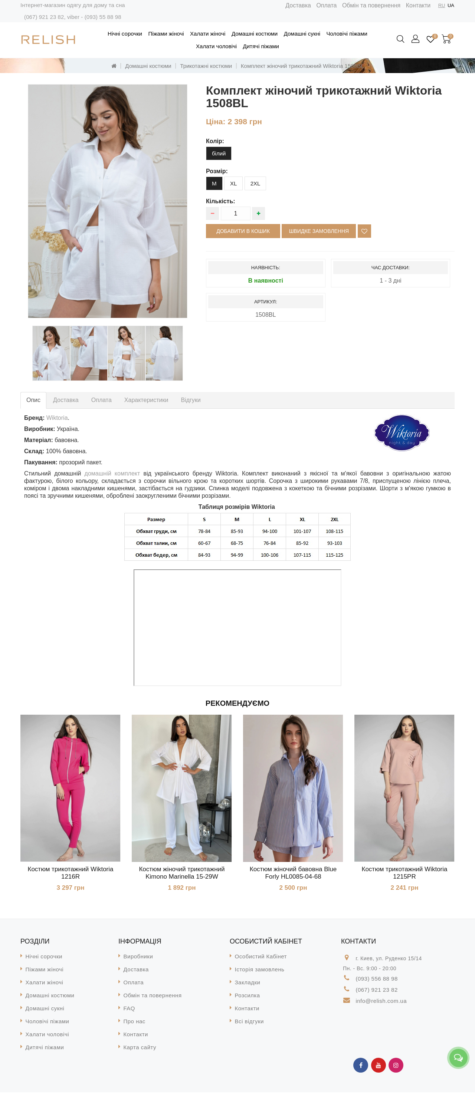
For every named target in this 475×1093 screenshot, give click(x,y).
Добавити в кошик (243, 231)
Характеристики (146, 400)
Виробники (138, 957)
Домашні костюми (255, 33)
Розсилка (247, 996)
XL (233, 183)
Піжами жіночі (166, 33)
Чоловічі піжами (346, 33)
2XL (255, 183)
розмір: (217, 171)
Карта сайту (140, 1048)
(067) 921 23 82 (44, 17)
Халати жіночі (207, 33)
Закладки (248, 983)
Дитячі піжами (261, 46)
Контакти (418, 5)
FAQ (129, 1009)
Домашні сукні (302, 33)
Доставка (298, 5)
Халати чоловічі (216, 46)
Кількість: (220, 201)
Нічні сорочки (125, 33)
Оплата (326, 5)
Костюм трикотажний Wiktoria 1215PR (405, 873)
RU (441, 5)
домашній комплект (114, 473)
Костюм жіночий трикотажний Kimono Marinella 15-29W (182, 873)
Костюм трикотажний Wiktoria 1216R (71, 873)
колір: (215, 141)
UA (451, 5)
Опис (33, 400)
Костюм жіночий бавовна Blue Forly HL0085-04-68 (293, 873)
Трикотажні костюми (206, 66)
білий (219, 153)
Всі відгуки (249, 1022)
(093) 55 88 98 (103, 17)
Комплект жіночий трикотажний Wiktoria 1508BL (302, 66)
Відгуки (190, 400)
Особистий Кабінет (261, 957)
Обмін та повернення (371, 5)
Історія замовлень (260, 970)
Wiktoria (57, 418)
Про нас (134, 1022)
